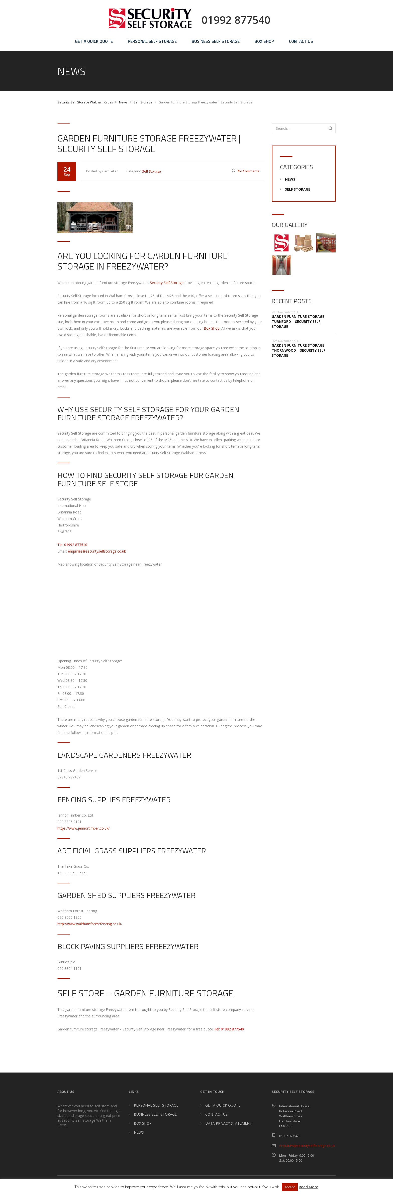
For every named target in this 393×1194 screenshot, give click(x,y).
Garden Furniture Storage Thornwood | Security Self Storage (298, 350)
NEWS (139, 1132)
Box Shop (212, 328)
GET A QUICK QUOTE (94, 41)
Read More (308, 1186)
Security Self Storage (166, 282)
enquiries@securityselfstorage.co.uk (97, 551)
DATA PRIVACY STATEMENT (228, 1123)
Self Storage (151, 171)
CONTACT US (301, 41)
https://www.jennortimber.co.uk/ (83, 828)
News (290, 179)
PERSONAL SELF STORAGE (152, 41)
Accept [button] (290, 1187)
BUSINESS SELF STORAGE (216, 41)
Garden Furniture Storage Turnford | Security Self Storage (298, 321)
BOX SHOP (264, 41)
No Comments (248, 171)
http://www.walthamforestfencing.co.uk (89, 923)
